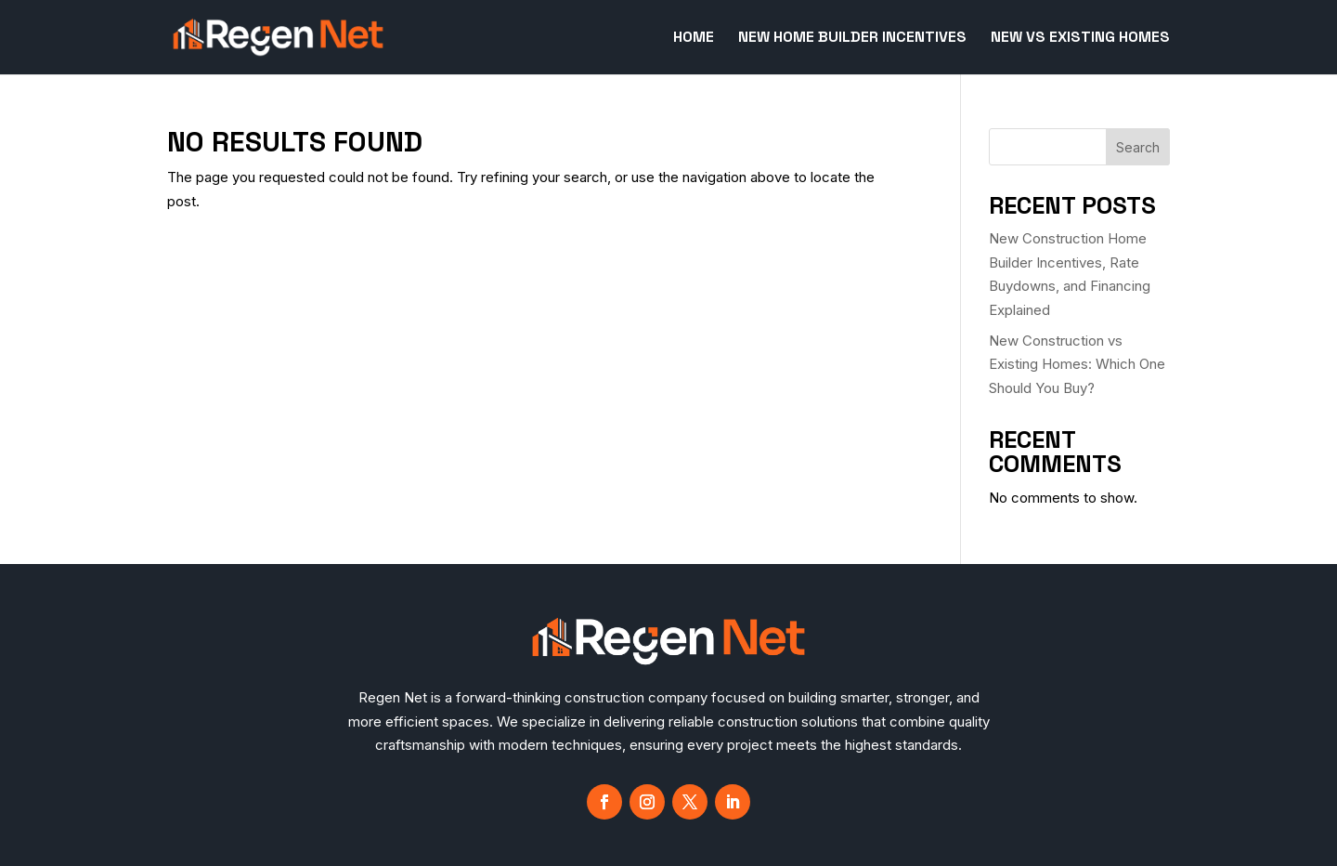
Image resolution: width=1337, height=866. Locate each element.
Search (1138, 147)
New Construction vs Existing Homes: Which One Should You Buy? (1077, 364)
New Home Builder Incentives (852, 38)
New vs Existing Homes (1080, 38)
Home (693, 38)
